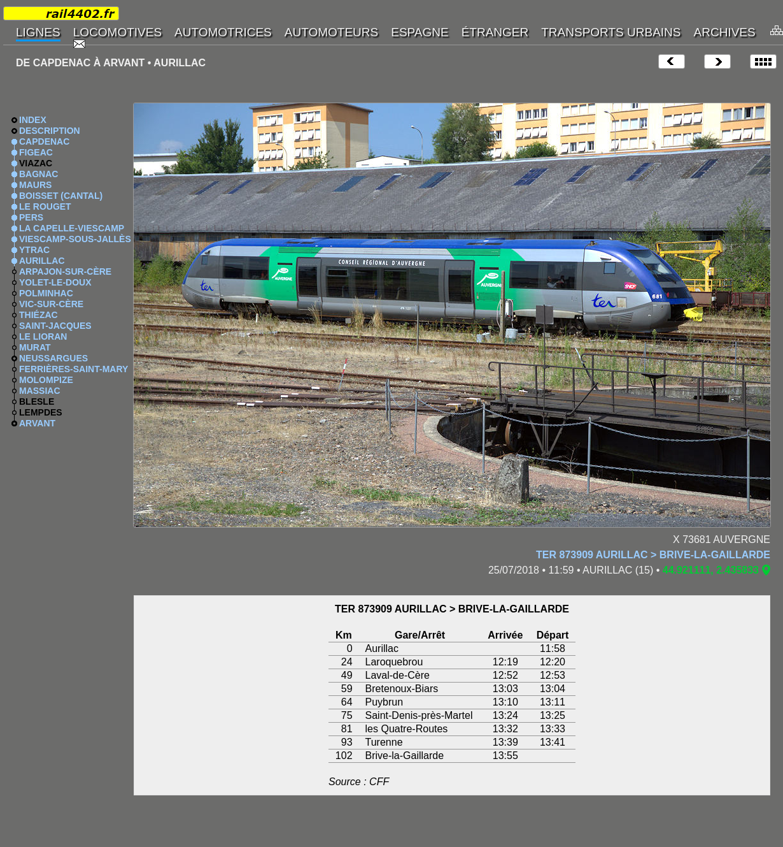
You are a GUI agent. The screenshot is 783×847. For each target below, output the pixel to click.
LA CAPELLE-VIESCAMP (71, 228)
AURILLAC (42, 261)
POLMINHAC (46, 293)
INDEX (32, 120)
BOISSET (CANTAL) (60, 196)
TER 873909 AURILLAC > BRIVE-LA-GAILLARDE (653, 554)
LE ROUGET (45, 206)
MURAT (35, 347)
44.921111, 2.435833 (711, 570)
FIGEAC (36, 152)
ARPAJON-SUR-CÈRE (65, 271)
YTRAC (34, 250)
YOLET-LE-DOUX (55, 282)
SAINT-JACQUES (55, 326)
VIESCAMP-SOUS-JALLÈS (75, 239)
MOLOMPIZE (46, 380)
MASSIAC (39, 391)
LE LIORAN (43, 336)
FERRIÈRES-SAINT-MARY (73, 369)
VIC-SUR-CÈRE (51, 304)
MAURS (35, 185)
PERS (31, 217)
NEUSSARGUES (53, 358)
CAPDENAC (44, 141)
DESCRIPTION (49, 131)
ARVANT (37, 423)
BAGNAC (38, 174)
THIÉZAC (38, 315)
